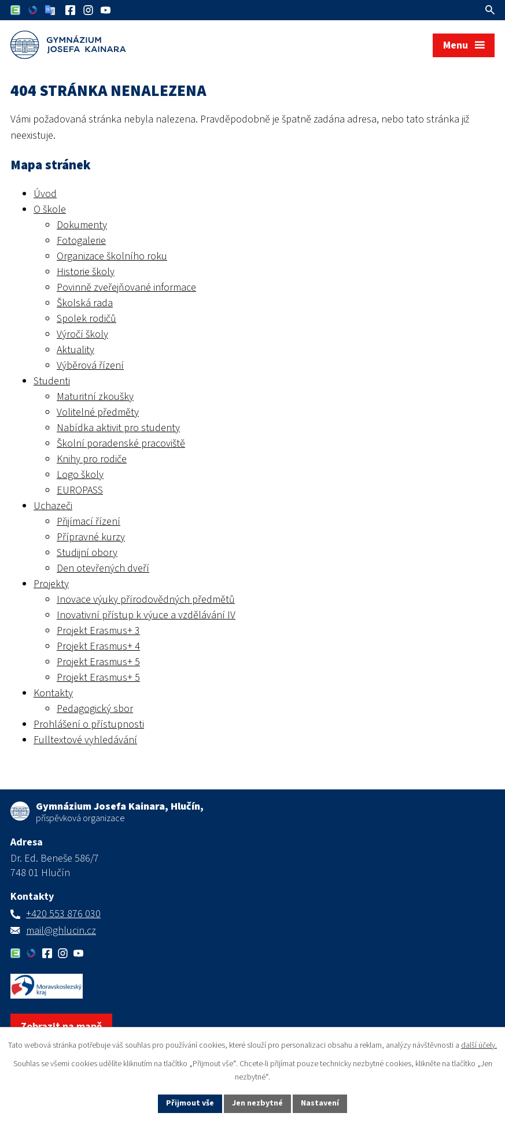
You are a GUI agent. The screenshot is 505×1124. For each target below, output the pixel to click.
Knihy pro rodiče (92, 459)
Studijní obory (87, 553)
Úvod (45, 194)
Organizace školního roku (112, 256)
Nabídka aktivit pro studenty (118, 428)
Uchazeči (53, 506)
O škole (50, 209)
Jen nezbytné (257, 1103)
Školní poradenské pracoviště (121, 443)
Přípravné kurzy (91, 537)
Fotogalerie (81, 240)
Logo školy (80, 475)
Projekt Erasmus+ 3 (98, 631)
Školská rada (85, 303)
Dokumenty (82, 225)
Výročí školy (82, 334)
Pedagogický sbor (95, 709)
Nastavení (320, 1103)
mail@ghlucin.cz (61, 930)
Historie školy (86, 272)
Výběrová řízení (90, 365)
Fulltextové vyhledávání (85, 740)
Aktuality (75, 350)
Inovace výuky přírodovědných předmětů (146, 599)
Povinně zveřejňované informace (126, 287)
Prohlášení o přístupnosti (89, 724)
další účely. (479, 1045)
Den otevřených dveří (103, 568)
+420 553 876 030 (63, 914)
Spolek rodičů (86, 318)
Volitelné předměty (98, 412)
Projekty (51, 584)
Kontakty (53, 693)
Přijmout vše (190, 1103)
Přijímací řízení (88, 521)
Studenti (52, 381)
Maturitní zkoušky (95, 396)
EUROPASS (80, 490)
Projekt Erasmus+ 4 (98, 646)
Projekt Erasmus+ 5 (98, 662)
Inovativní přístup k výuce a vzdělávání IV (146, 615)
